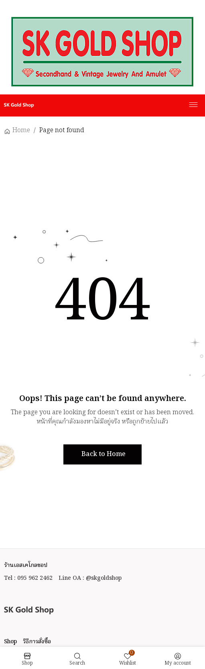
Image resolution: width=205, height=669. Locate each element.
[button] (102, 454)
